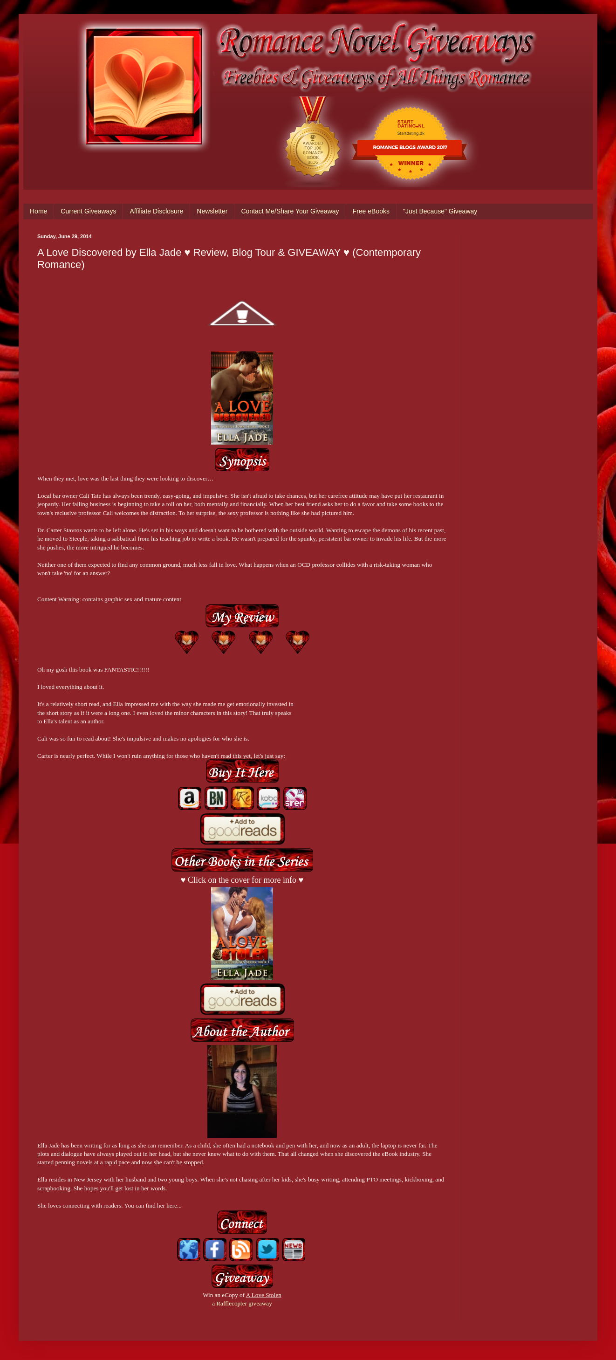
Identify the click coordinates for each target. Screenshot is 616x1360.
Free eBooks (371, 211)
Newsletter (212, 211)
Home (38, 211)
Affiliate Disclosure (156, 211)
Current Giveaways (88, 211)
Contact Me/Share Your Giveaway (290, 211)
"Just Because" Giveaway (440, 211)
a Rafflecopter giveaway (242, 1303)
